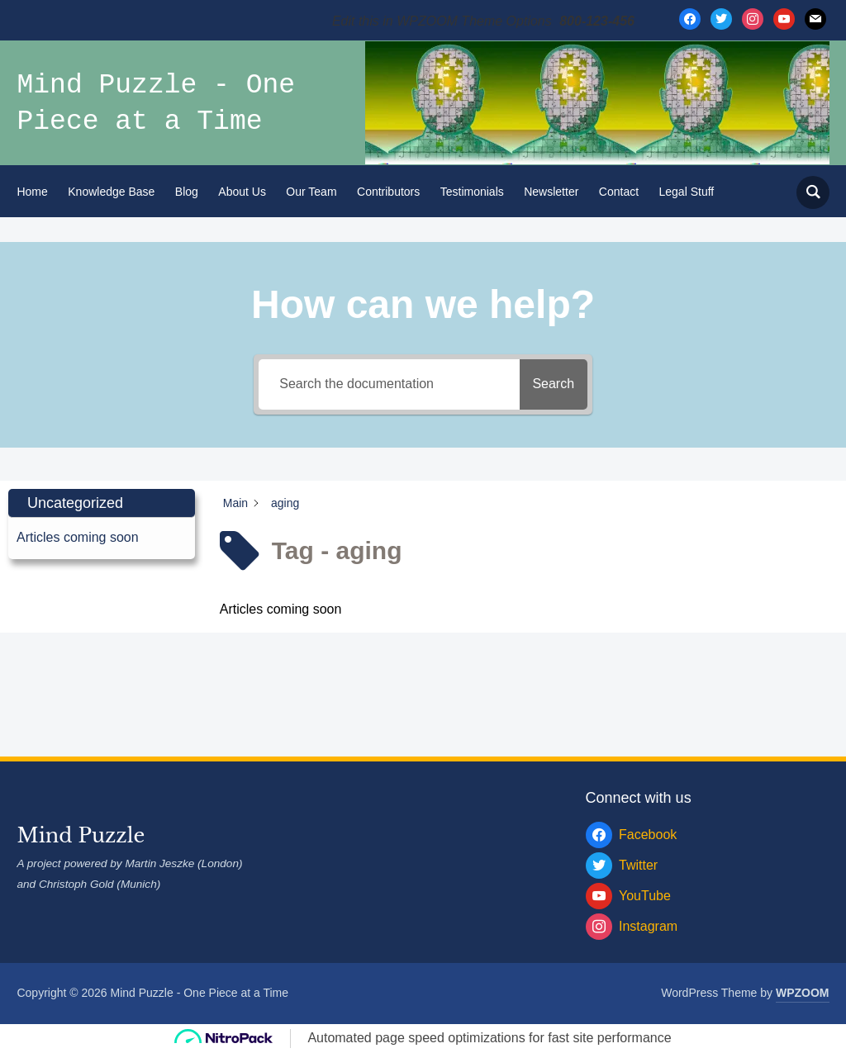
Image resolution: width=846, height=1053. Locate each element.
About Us (242, 191)
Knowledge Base (111, 191)
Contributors (388, 191)
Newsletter (551, 191)
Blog (186, 191)
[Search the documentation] (381, 384)
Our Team (311, 191)
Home (32, 191)
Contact (619, 191)
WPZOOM (802, 992)
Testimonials (472, 191)
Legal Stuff (687, 191)
